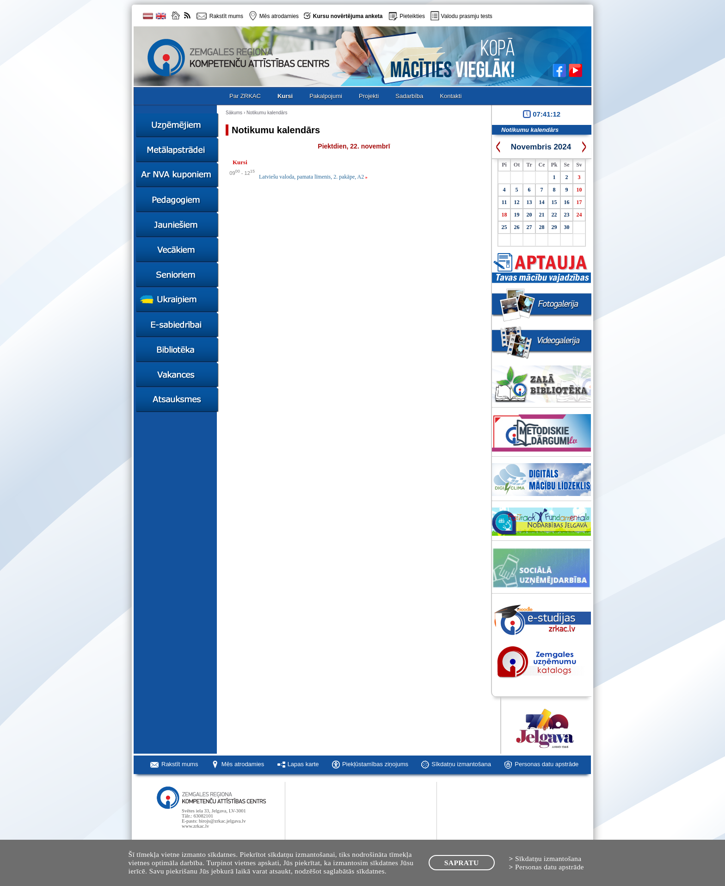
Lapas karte (303, 764)
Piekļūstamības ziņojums (375, 764)
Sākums (234, 112)
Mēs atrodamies (242, 764)
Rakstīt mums (179, 764)
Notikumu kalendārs (266, 112)
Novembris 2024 (541, 147)
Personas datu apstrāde (546, 764)
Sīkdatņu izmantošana (461, 764)
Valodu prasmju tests (466, 16)
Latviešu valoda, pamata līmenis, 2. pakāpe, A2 (313, 176)
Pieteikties (412, 16)
